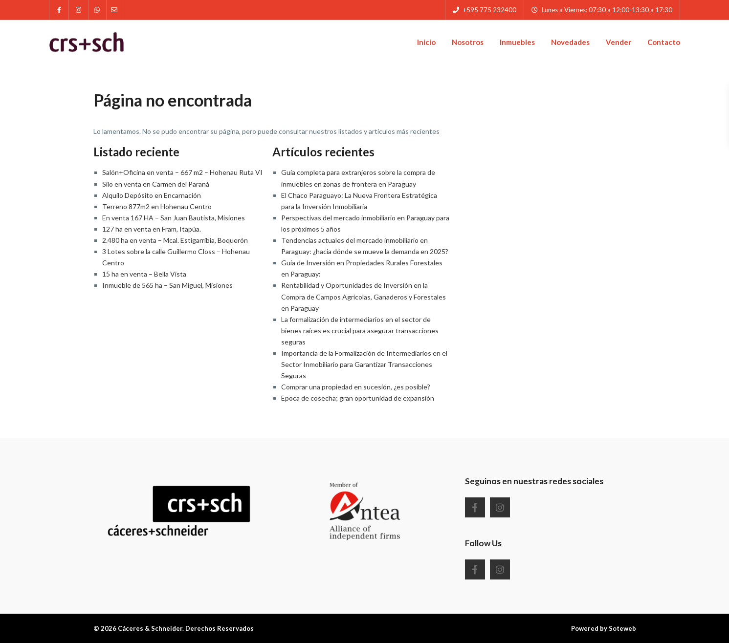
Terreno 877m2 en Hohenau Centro (157, 206)
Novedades (570, 42)
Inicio (426, 42)
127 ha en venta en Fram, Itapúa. (151, 229)
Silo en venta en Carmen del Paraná (155, 184)
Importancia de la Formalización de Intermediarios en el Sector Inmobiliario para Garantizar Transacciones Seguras (364, 364)
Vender (618, 42)
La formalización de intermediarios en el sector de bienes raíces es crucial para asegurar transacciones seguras (360, 330)
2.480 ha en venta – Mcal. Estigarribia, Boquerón (175, 240)
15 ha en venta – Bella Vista (144, 274)
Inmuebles (517, 42)
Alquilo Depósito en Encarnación (151, 195)
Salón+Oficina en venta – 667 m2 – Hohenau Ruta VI (182, 172)
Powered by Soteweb (603, 628)
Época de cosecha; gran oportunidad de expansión (357, 398)
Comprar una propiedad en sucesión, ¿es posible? (355, 387)
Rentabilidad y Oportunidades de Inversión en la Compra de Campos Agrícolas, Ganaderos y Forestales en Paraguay (363, 296)
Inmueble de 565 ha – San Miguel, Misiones (167, 285)
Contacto (663, 42)
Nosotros (468, 42)
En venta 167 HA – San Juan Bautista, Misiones (173, 218)
